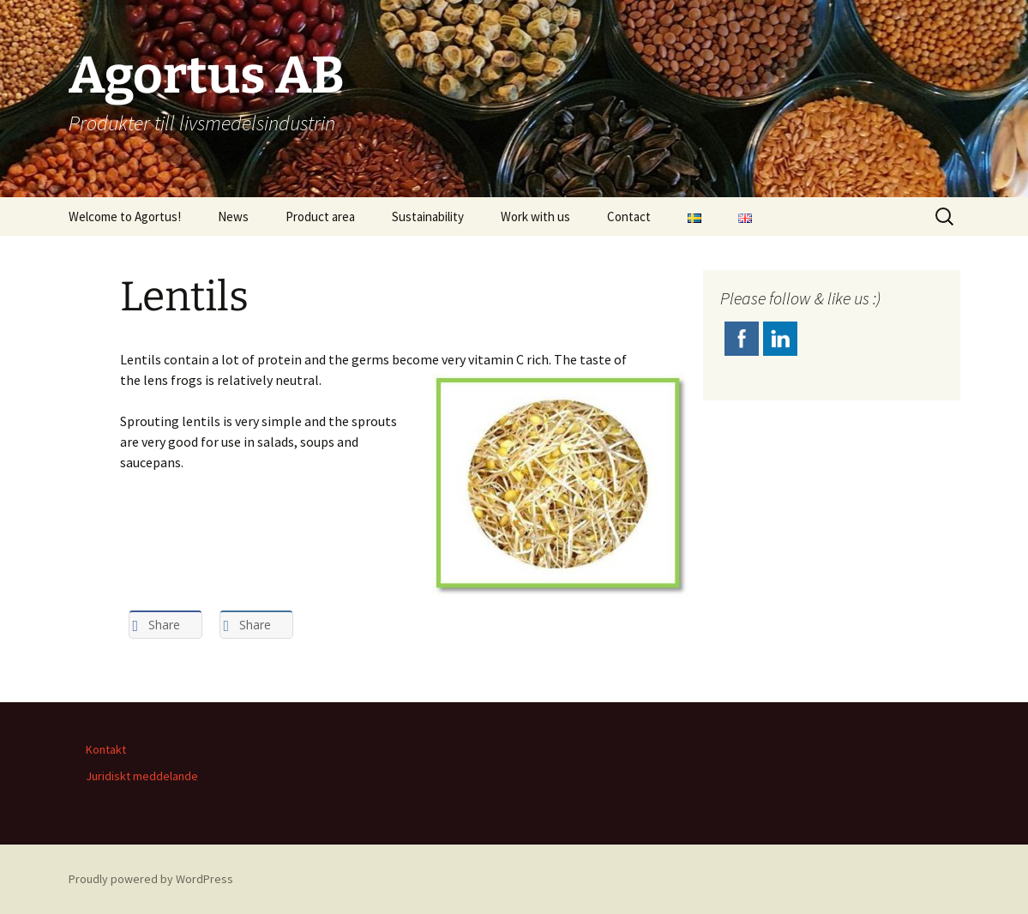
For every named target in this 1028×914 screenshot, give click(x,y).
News (233, 216)
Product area (320, 216)
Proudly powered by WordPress (151, 879)
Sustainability (428, 216)
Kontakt (106, 749)
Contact (629, 216)
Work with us (535, 216)
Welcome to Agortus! (125, 216)
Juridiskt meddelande (142, 776)
